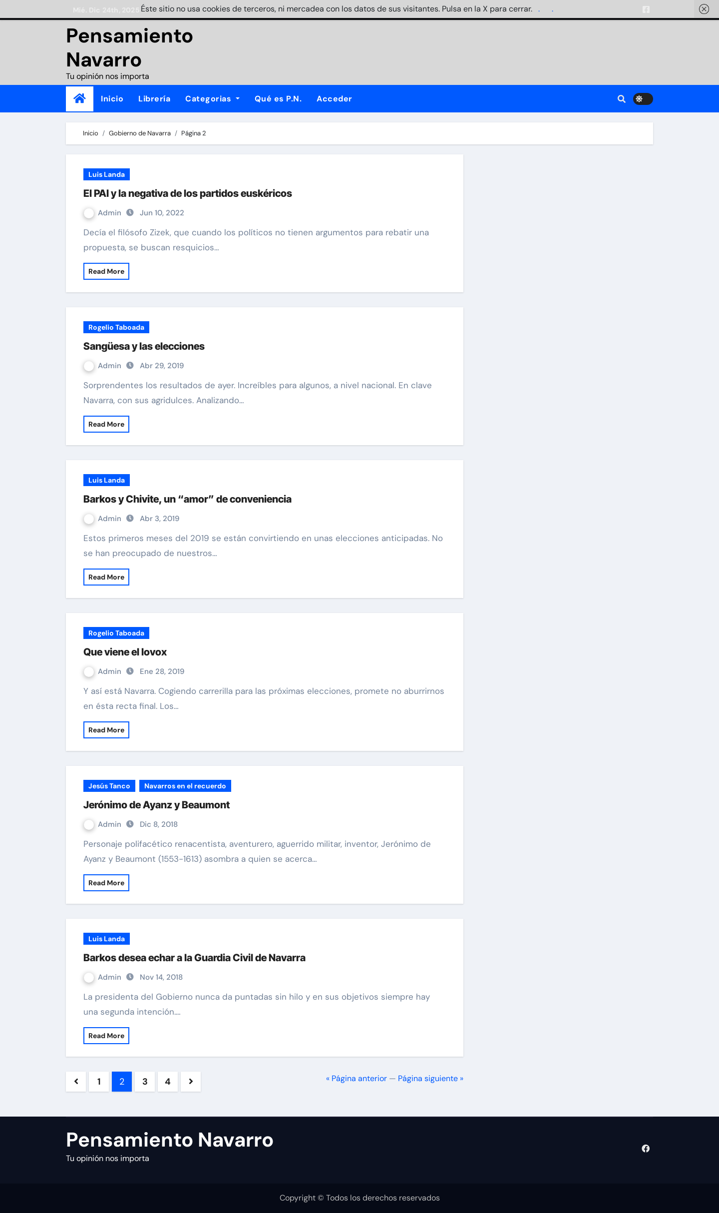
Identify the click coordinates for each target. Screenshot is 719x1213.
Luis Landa (106, 174)
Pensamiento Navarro (129, 47)
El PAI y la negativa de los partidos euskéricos (187, 193)
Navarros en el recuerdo (185, 785)
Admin (103, 213)
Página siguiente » (430, 1078)
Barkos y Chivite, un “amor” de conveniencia (187, 499)
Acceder (335, 98)
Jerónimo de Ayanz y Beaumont (156, 805)
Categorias (212, 98)
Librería (154, 98)
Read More (106, 271)
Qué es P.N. (278, 98)
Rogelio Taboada (116, 327)
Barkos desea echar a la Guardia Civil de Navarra (194, 958)
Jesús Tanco (109, 785)
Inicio (112, 98)
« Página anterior (356, 1078)
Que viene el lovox (125, 652)
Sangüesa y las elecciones (144, 346)
